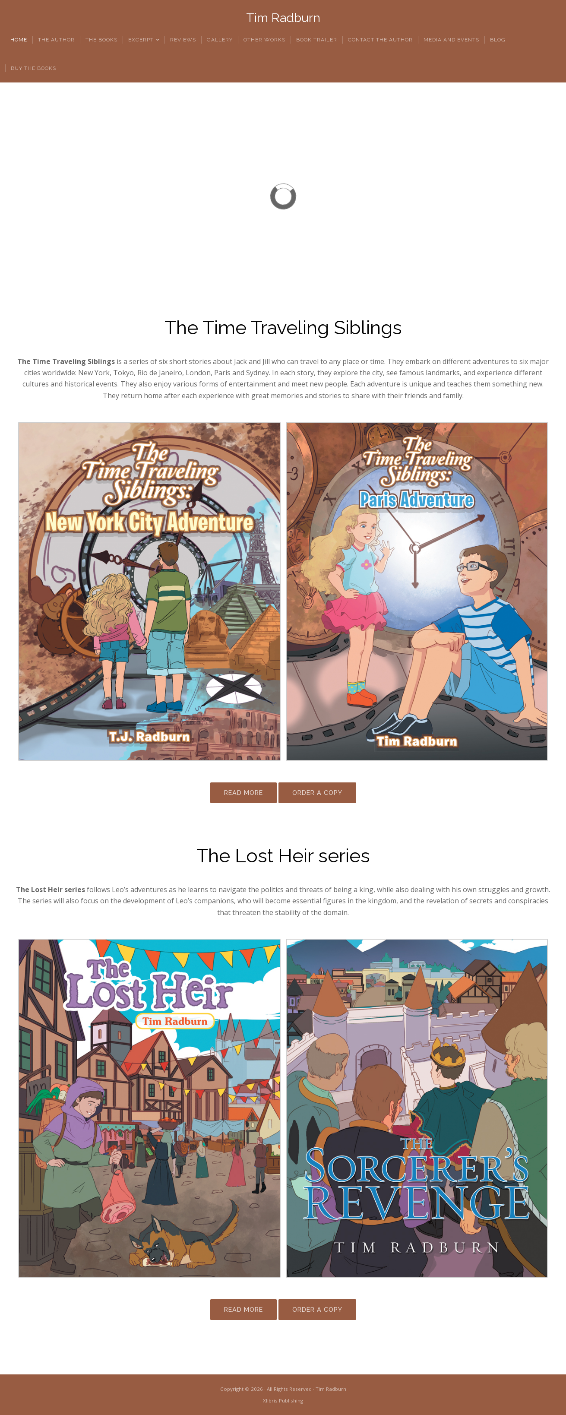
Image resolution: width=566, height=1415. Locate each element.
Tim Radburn (283, 17)
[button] (13, 196)
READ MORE (243, 792)
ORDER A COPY (317, 792)
